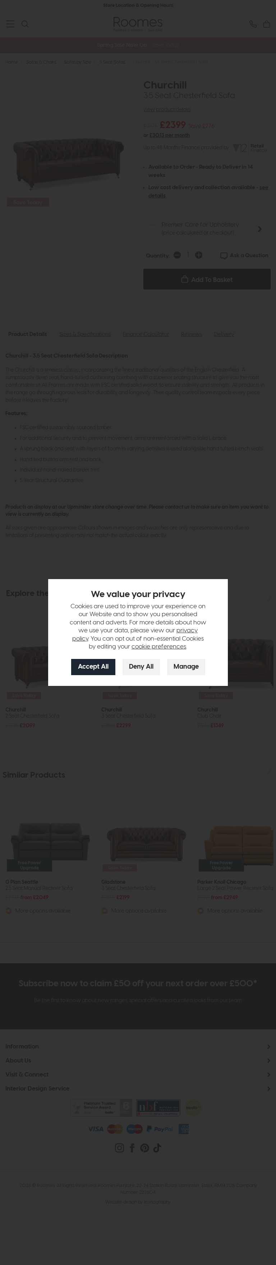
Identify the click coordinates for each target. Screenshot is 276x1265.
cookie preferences (159, 647)
